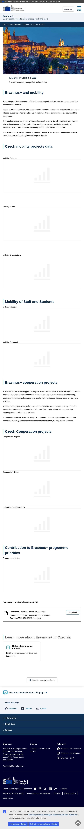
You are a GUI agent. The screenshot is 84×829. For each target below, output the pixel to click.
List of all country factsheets (42, 680)
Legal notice (8, 798)
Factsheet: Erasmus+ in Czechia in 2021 (27, 612)
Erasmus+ (7, 744)
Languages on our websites (38, 793)
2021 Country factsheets (12, 24)
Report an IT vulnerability (13, 793)
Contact (64, 789)
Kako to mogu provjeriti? (50, 1)
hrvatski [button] (68, 9)
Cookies (57, 793)
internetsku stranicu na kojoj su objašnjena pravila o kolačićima (52, 815)
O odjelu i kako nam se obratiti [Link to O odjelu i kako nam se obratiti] (40, 750)
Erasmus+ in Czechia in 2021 (33, 24)
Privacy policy (70, 793)
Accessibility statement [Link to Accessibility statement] (13, 766)
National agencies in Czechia (22, 647)
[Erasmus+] (15, 8)
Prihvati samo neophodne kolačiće (43, 824)
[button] (11, 708)
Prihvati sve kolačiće (18, 824)
